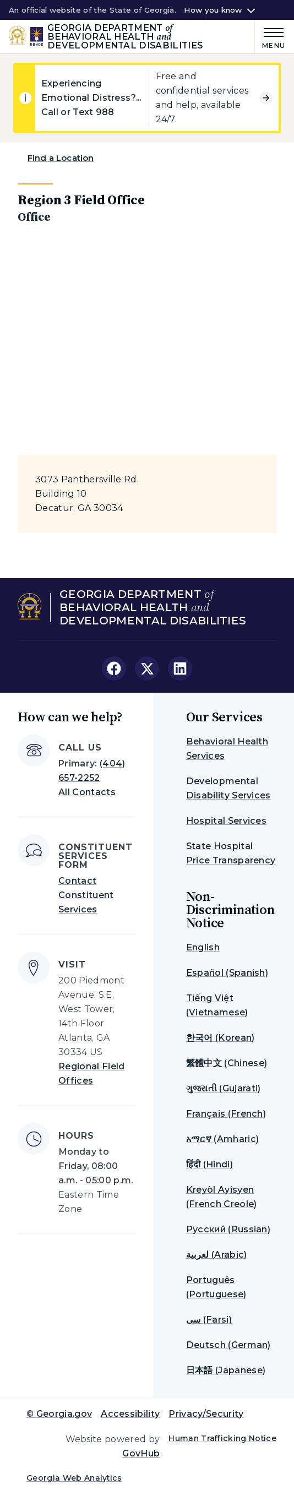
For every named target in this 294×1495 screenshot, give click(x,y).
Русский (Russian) (228, 1229)
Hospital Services (226, 821)
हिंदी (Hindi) (209, 1164)
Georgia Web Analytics (74, 1478)
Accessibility (130, 1414)
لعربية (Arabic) (216, 1254)
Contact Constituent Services (86, 895)
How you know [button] (213, 10)
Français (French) (226, 1113)
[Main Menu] (270, 37)
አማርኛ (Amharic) (222, 1139)
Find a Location (61, 158)
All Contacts (87, 792)
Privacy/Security (205, 1414)
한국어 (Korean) (220, 1037)
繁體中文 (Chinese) (226, 1063)
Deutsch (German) (228, 1345)
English (203, 947)
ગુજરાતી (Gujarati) (223, 1088)
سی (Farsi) (209, 1319)
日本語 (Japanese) (225, 1370)
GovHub (141, 1453)
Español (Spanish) (227, 972)
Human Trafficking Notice (222, 1438)
